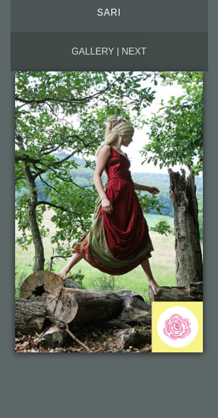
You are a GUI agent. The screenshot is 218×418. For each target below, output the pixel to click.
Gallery (93, 51)
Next (133, 51)
